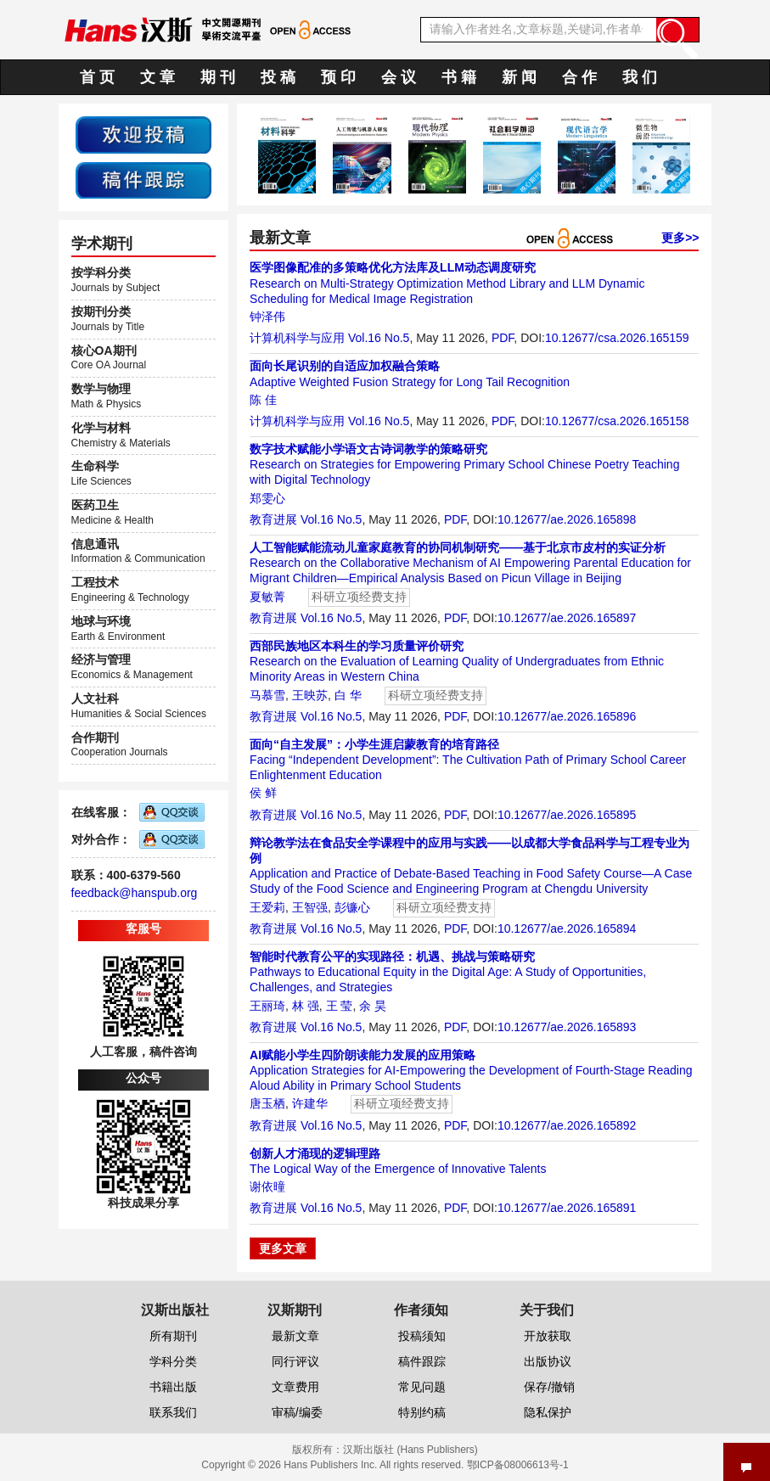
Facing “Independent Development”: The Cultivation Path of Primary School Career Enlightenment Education (468, 760)
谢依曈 (267, 1186)
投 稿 (278, 77)
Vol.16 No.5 (378, 338)
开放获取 (547, 1336)
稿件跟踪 (422, 1361)
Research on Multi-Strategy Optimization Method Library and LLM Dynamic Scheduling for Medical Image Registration (447, 283)
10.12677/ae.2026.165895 (567, 815)
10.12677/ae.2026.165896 (567, 716)
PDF (503, 338)
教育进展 (273, 519)
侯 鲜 (263, 792)
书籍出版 (173, 1387)
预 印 (338, 77)
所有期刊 (173, 1336)
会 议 (398, 77)
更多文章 (282, 1248)
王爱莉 (267, 907)
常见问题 (422, 1387)
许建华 (310, 1103)
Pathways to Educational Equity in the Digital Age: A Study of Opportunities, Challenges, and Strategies (448, 972)
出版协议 (547, 1361)
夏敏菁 (267, 596)
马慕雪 (267, 695)
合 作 (579, 77)
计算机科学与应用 (297, 338)
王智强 (310, 907)
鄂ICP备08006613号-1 (518, 1465)
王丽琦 (267, 1006)
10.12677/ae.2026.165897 (567, 618)
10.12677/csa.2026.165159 (617, 338)
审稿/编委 (297, 1412)
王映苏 (310, 695)
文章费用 (295, 1387)
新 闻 (519, 77)
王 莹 (339, 1006)
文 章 (157, 77)
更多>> (680, 237)
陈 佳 (263, 400)
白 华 (348, 695)
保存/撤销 (549, 1387)
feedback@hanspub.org (134, 893)
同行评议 (295, 1361)
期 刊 (217, 77)
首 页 (97, 77)
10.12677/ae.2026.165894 (567, 928)
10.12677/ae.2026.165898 (567, 519)
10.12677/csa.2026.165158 (617, 421)
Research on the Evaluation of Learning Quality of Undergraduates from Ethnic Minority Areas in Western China (457, 661)
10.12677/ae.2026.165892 (567, 1125)
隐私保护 (547, 1412)
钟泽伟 (267, 316)
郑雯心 (267, 498)
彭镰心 (352, 907)
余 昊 (372, 1006)
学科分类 (173, 1361)
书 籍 (458, 77)
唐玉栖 (267, 1103)
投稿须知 (422, 1336)
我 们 (639, 77)
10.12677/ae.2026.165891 (567, 1208)
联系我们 (173, 1412)
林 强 (305, 1006)
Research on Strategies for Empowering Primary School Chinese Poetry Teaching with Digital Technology (464, 464)
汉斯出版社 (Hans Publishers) (410, 1450)
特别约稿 (422, 1412)
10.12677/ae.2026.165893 (567, 1027)
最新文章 (295, 1336)
